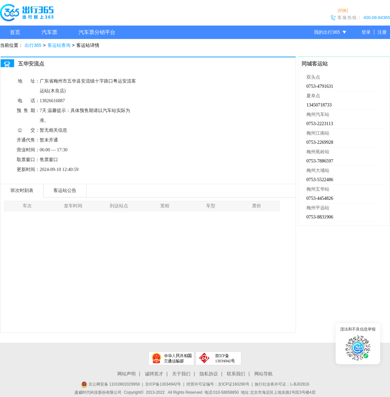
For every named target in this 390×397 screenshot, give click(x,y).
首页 (15, 32)
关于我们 (181, 373)
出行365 (33, 45)
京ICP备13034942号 (163, 384)
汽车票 (49, 32)
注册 (382, 32)
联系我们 (236, 373)
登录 (366, 32)
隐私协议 (209, 373)
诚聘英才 (154, 373)
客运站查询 (59, 45)
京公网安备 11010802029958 (110, 384)
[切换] (343, 10)
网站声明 (126, 373)
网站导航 (263, 373)
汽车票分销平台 (97, 32)
